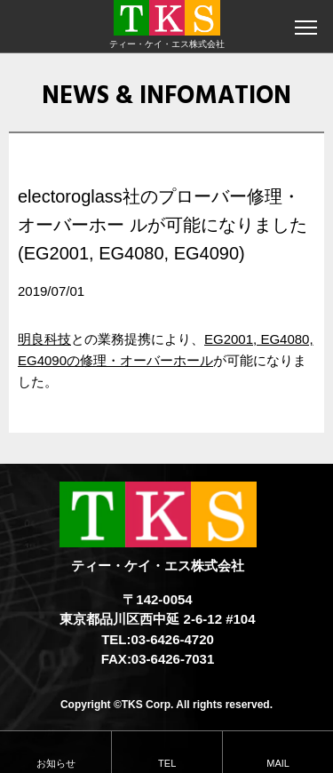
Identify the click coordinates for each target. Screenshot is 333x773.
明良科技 (44, 339)
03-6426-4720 (172, 639)
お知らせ (55, 763)
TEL (167, 763)
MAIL (277, 763)
